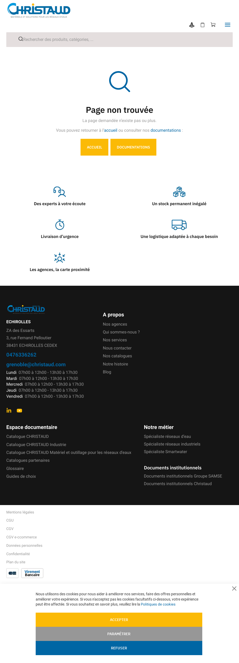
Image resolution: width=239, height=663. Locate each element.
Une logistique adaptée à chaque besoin (179, 236)
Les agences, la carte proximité (60, 269)
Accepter (119, 619)
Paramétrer (118, 634)
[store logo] (43, 10)
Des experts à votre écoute (60, 203)
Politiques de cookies (158, 604)
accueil (111, 130)
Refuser (119, 648)
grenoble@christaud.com (36, 364)
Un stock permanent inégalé (179, 203)
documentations (166, 130)
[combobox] (119, 39)
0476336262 (21, 354)
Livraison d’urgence (60, 236)
